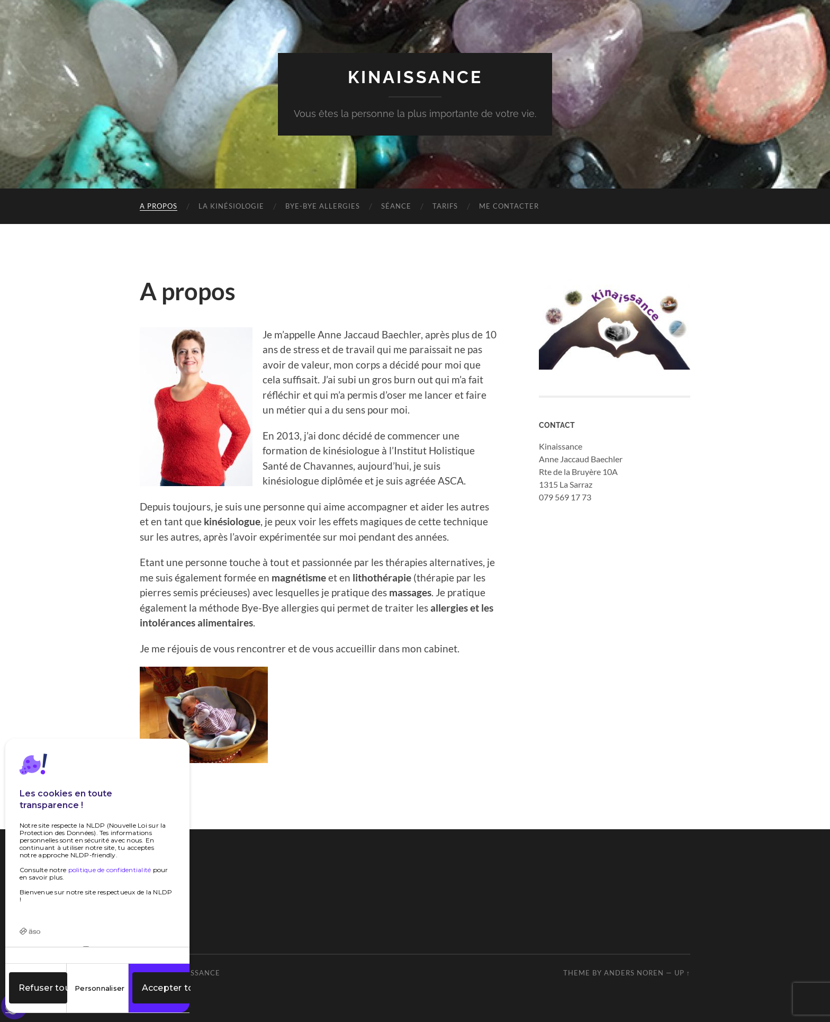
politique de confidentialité (109, 870)
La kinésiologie (231, 206)
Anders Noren (634, 973)
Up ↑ (682, 973)
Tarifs (445, 206)
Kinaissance (415, 77)
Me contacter (509, 206)
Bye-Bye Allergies (322, 206)
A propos (158, 206)
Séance (396, 206)
